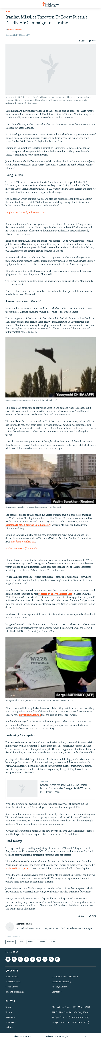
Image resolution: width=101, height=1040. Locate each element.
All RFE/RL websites (22, 1037)
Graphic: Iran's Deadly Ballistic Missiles (25, 213)
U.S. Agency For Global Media (65, 977)
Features (9, 1012)
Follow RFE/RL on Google (57, 1037)
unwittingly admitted (30, 715)
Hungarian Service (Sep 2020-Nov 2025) (70, 1022)
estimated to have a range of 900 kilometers (27, 525)
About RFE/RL (12, 977)
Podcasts (9, 1027)
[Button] (82, 41)
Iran (7, 11)
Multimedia (10, 1022)
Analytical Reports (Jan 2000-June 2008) (70, 1017)
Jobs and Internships (14, 992)
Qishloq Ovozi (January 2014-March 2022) (71, 1007)
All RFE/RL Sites (59, 987)
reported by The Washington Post (55, 594)
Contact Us (57, 992)
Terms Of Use (11, 987)
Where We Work (13, 982)
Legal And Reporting (61, 982)
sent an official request (16, 868)
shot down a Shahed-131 (23, 542)
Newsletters (11, 1017)
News (8, 1007)
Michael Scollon (15, 30)
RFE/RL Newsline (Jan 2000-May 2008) (70, 1012)
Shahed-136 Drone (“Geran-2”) (21, 549)
